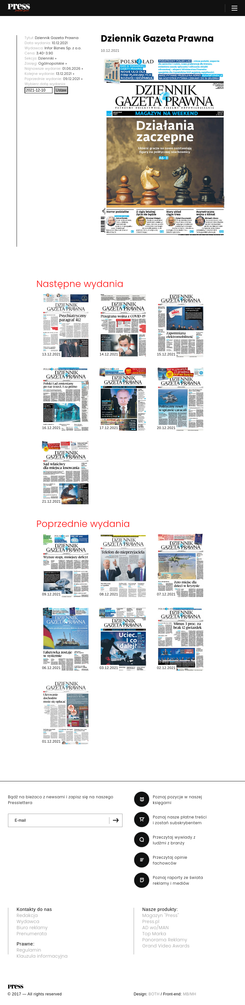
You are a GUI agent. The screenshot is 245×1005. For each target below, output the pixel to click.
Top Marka (154, 933)
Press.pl (151, 921)
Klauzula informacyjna (42, 956)
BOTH (154, 994)
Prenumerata (32, 933)
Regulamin (29, 950)
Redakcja (27, 915)
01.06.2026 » (72, 68)
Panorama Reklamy (164, 940)
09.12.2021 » (73, 78)
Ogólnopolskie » (52, 63)
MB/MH (189, 994)
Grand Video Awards (165, 946)
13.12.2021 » (65, 73)
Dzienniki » (47, 58)
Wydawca (28, 921)
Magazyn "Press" (160, 915)
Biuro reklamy (32, 927)
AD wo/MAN (155, 927)
